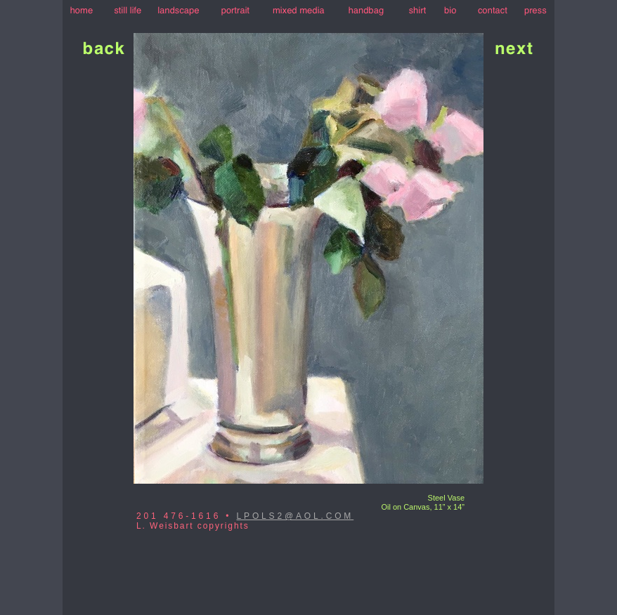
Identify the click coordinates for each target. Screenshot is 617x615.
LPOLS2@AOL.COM (295, 516)
